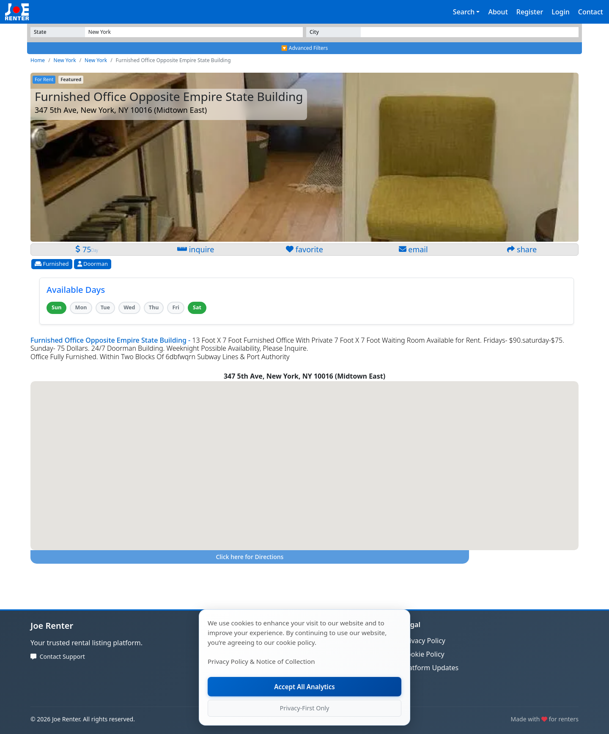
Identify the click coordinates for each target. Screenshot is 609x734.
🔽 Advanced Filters (304, 48)
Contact (590, 11)
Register (529, 11)
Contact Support (62, 656)
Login (560, 11)
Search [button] (464, 11)
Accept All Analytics (304, 686)
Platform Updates (430, 667)
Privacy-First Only (304, 708)
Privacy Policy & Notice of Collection (261, 661)
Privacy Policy (424, 640)
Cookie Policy (423, 654)
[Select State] (194, 32)
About (498, 11)
